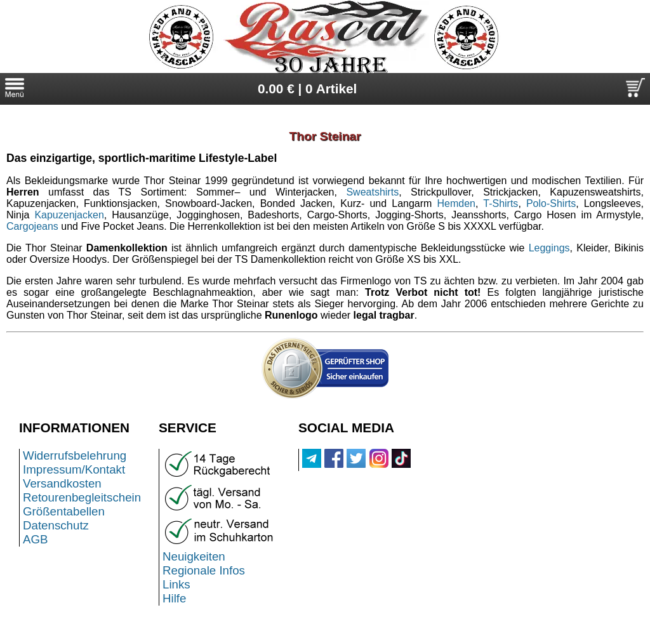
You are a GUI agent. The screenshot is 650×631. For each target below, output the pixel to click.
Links (176, 584)
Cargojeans (32, 226)
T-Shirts (500, 203)
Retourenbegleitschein (82, 497)
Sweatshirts (372, 192)
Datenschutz (56, 525)
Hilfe (174, 598)
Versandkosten (62, 483)
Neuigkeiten (193, 556)
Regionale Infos (203, 570)
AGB (35, 539)
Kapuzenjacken (68, 214)
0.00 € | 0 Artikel (307, 88)
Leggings (549, 247)
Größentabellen (64, 511)
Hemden (456, 203)
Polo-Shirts (551, 203)
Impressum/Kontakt (74, 469)
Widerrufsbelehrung (74, 455)
